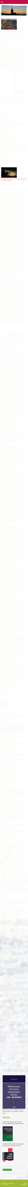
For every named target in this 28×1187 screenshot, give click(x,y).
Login (25, 1183)
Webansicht (24, 1184)
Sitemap (12, 1183)
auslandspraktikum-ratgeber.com (8, 1061)
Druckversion (5, 1183)
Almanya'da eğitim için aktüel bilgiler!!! (10, 183)
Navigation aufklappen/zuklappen (14, 2)
